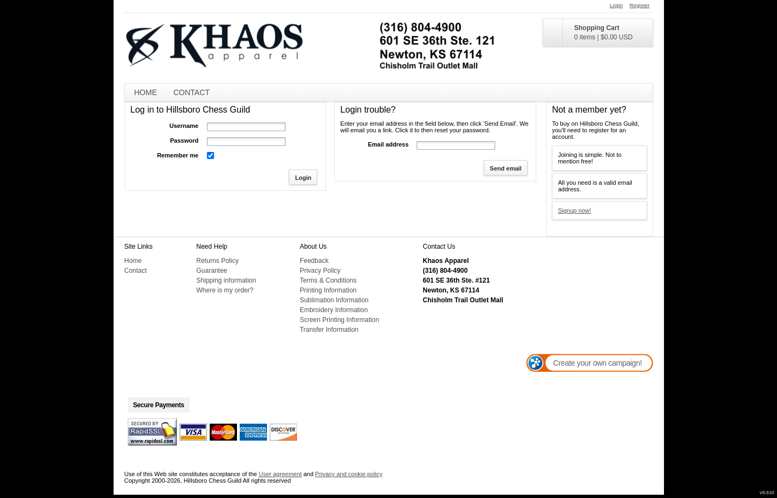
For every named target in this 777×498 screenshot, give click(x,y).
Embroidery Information (334, 310)
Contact (192, 92)
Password (184, 140)
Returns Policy (218, 261)
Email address (388, 144)
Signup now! (574, 210)
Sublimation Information (334, 300)
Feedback (314, 261)
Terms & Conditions (328, 280)
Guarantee (212, 270)
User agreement (280, 474)
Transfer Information (329, 329)
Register (640, 5)
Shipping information (226, 280)
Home (145, 92)
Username (183, 125)
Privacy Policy (320, 270)
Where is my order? (225, 290)
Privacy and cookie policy (349, 474)
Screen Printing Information (339, 320)
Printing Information (328, 290)
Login (616, 5)
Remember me (178, 155)
